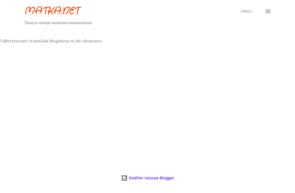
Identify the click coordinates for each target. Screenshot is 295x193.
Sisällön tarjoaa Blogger (147, 177)
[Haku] (246, 11)
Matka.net (51, 11)
